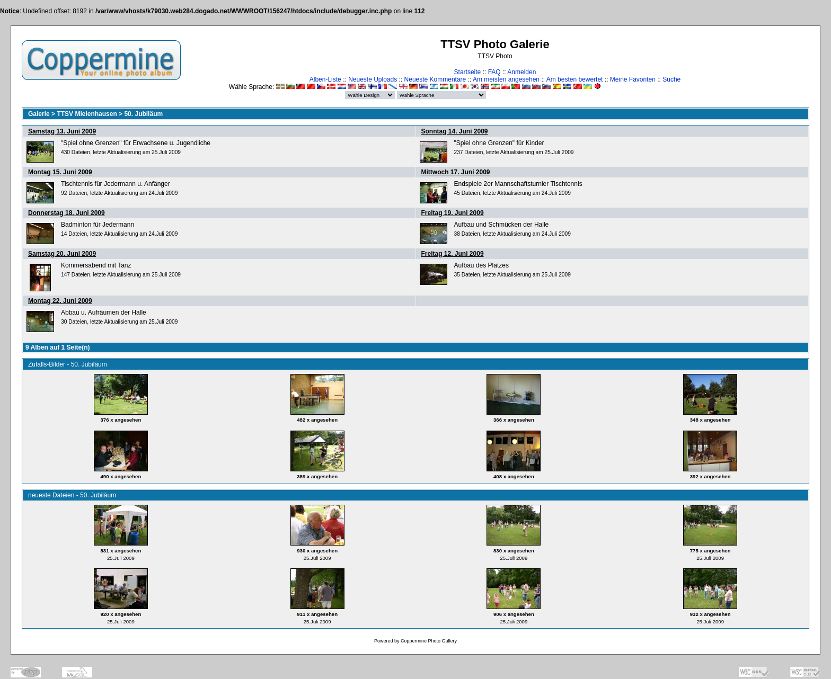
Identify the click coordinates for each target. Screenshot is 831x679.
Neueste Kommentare (435, 79)
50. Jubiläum (143, 114)
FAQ (494, 72)
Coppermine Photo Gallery (429, 641)
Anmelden (521, 72)
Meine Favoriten (633, 79)
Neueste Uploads (372, 79)
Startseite (467, 72)
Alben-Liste (325, 79)
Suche (671, 79)
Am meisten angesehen (506, 79)
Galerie (39, 114)
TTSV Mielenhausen (87, 114)
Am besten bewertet (574, 79)
